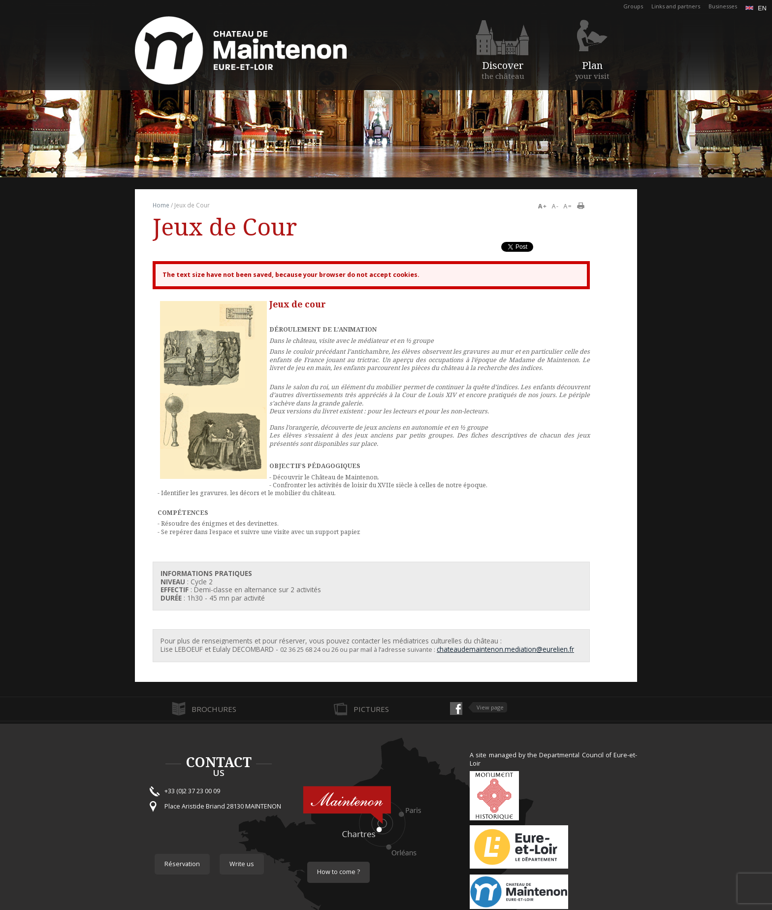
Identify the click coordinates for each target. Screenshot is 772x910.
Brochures (214, 709)
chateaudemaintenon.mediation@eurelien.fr (505, 649)
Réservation (182, 864)
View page (490, 707)
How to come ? (338, 872)
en (756, 8)
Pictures (371, 709)
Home (161, 205)
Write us (241, 864)
